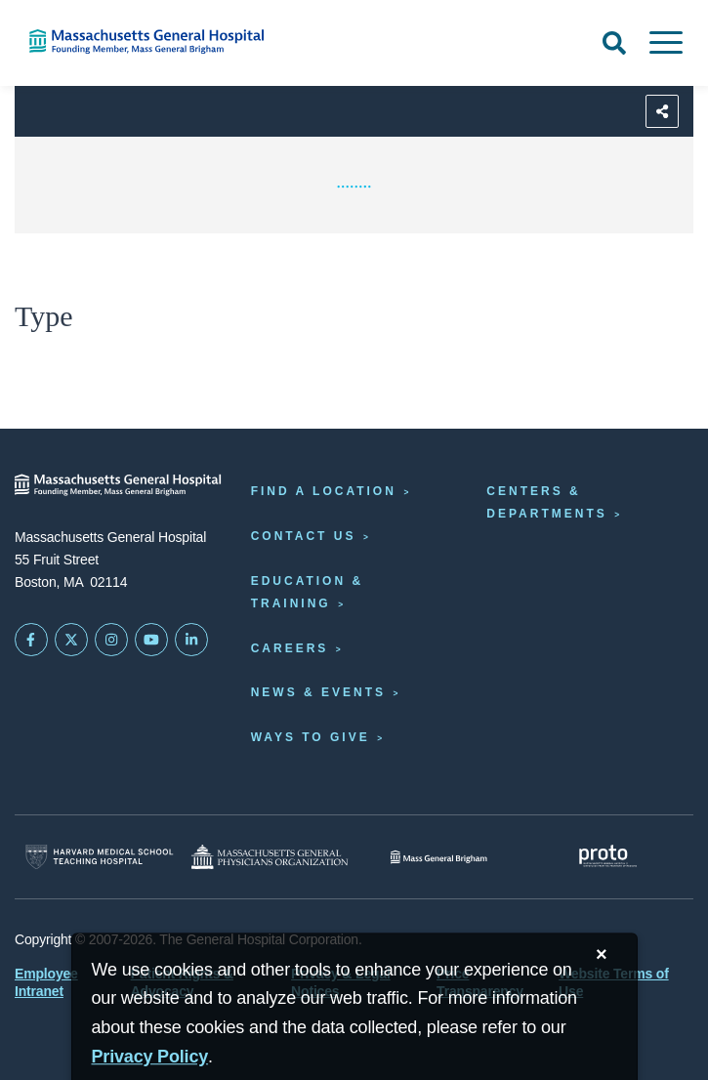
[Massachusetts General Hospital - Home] (118, 485)
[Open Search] (614, 43)
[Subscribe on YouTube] (151, 639)
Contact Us (303, 536)
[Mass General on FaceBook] (31, 639)
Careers (290, 648)
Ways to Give (310, 737)
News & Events (318, 692)
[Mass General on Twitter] (71, 639)
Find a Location (323, 491)
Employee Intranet (46, 982)
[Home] (147, 41)
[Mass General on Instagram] (111, 639)
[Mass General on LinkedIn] (191, 639)
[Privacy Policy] (150, 1057)
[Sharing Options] (662, 111)
